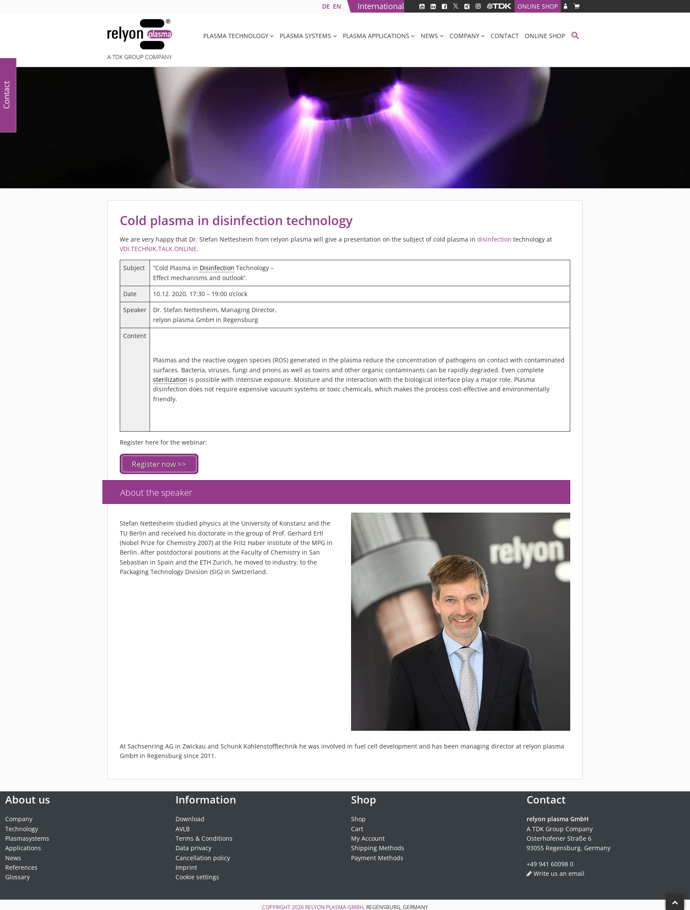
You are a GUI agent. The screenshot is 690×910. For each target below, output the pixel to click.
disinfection (495, 239)
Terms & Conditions (204, 837)
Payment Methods (377, 857)
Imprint (186, 866)
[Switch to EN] (336, 6)
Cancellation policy (203, 857)
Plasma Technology (235, 36)
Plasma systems (305, 36)
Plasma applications (376, 36)
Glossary (17, 876)
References (21, 866)
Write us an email (559, 872)
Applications (23, 847)
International (381, 6)
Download (190, 818)
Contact (505, 36)
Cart (357, 828)
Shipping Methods (377, 847)
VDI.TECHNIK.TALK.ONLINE (158, 249)
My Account (368, 837)
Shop (358, 818)
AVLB (183, 828)
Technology (21, 828)
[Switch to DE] (325, 6)
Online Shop (538, 6)
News (429, 36)
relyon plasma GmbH (334, 906)
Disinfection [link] (217, 268)
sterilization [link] (170, 379)
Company (464, 36)
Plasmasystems (27, 837)
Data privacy (193, 847)
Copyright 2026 (283, 906)
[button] (575, 36)
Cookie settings (197, 876)
